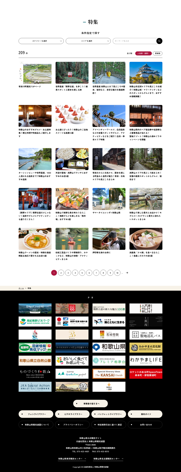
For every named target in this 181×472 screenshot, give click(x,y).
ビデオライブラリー (73, 414)
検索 (159, 41)
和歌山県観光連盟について (37, 424)
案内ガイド (146, 414)
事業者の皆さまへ (91, 403)
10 (117, 272)
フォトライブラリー (37, 414)
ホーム (21, 288)
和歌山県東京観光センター (70, 458)
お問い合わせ (146, 424)
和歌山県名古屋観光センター (107, 458)
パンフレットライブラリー (110, 414)
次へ (127, 273)
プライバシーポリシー (73, 424)
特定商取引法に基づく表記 (110, 424)
